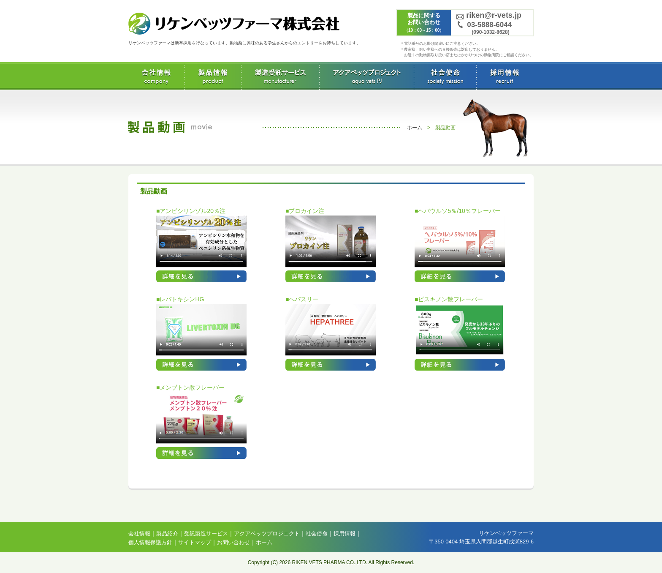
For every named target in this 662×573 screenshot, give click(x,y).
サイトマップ (194, 542)
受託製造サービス (280, 76)
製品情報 (213, 76)
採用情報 (504, 76)
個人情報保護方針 (150, 542)
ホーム (414, 128)
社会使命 (445, 76)
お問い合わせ (233, 542)
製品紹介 (167, 533)
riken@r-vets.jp (493, 15)
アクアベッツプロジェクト (366, 76)
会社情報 (156, 76)
